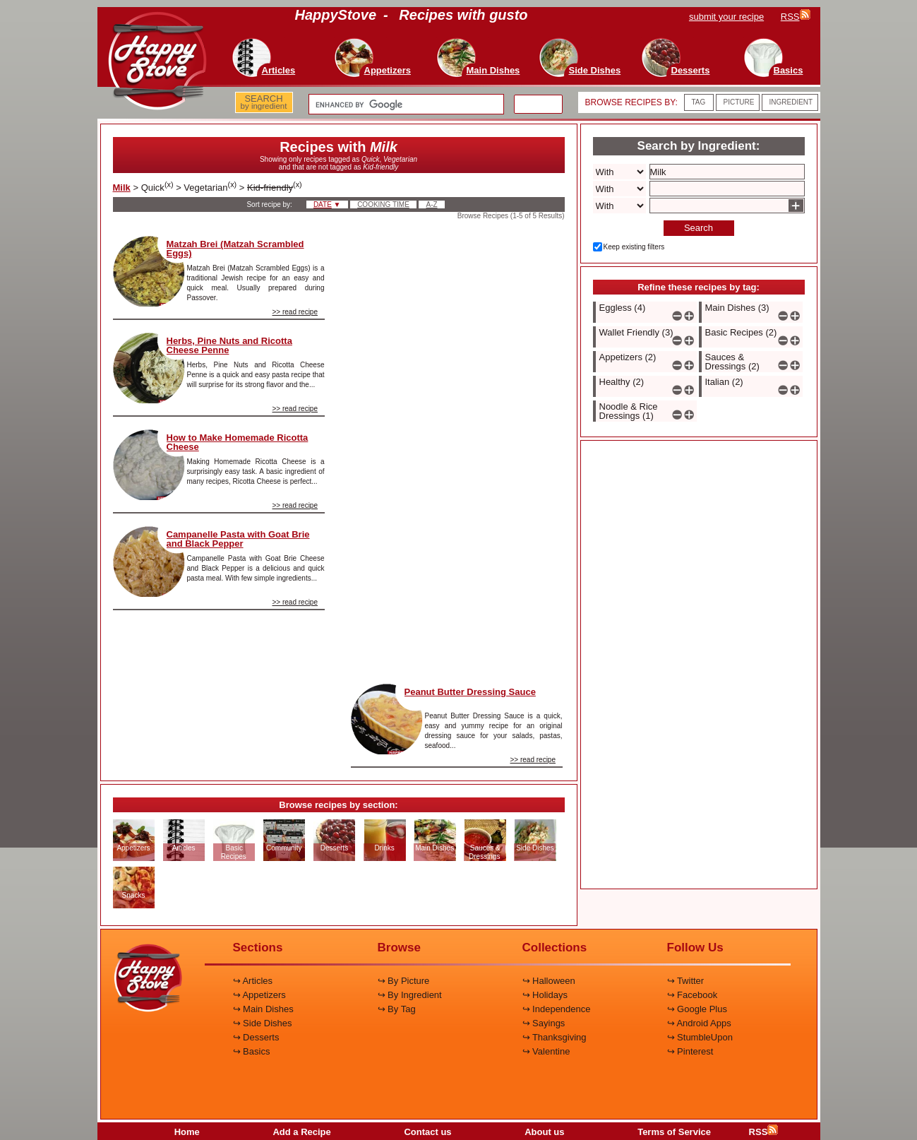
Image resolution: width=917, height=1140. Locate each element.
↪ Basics (251, 1051)
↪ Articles (253, 980)
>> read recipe (295, 312)
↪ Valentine (546, 1051)
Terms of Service (674, 1132)
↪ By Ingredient (410, 995)
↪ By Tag (397, 1009)
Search (698, 227)
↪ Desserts (256, 1037)
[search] (405, 104)
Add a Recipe (301, 1132)
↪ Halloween (548, 980)
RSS (764, 1132)
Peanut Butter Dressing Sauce (470, 692)
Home (187, 1132)
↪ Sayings (543, 1023)
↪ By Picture (404, 980)
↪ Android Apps (699, 1023)
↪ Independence (556, 1009)
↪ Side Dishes (262, 1023)
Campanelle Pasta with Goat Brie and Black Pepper (238, 539)
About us (544, 1132)
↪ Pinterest (690, 1051)
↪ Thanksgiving (554, 1037)
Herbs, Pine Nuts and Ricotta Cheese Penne (229, 345)
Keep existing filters (634, 247)
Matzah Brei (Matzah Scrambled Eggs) (235, 249)
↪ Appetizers (259, 995)
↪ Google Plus (697, 1009)
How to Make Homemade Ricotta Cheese (237, 442)
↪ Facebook (692, 995)
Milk (122, 187)
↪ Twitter (686, 980)
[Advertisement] (457, 448)
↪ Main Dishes (263, 1009)
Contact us (427, 1132)
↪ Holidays (545, 995)
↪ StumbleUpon (700, 1037)
